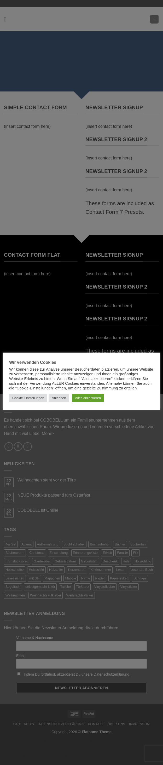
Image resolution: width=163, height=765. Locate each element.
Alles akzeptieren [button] (88, 398)
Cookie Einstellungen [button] (28, 398)
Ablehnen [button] (59, 398)
